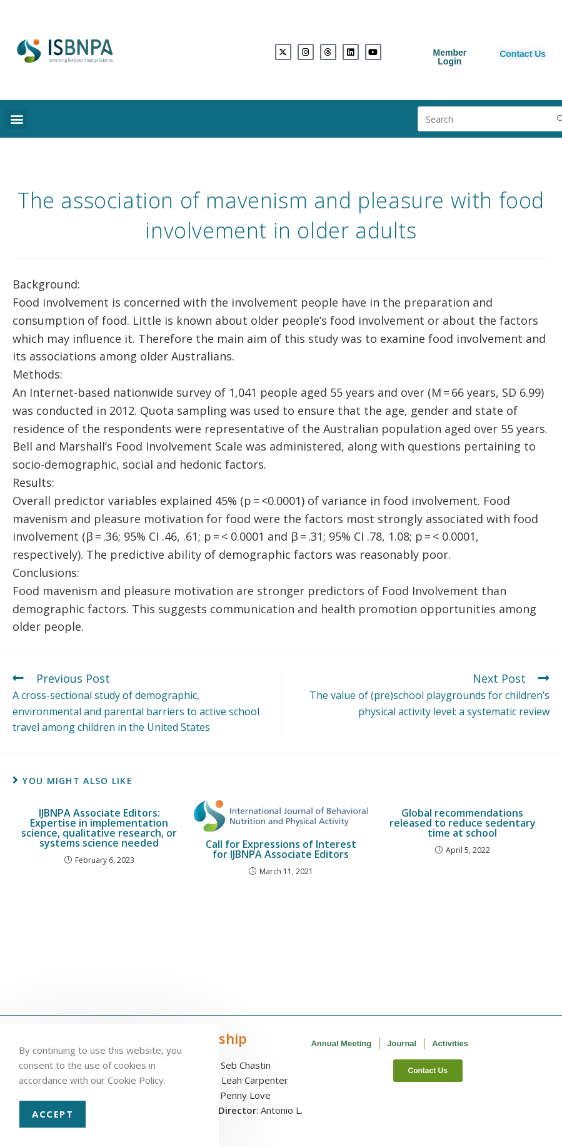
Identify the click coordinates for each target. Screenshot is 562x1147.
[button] (16, 119)
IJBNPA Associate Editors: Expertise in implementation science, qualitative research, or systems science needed (99, 828)
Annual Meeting (341, 1043)
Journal (401, 1043)
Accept (52, 1114)
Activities (450, 1043)
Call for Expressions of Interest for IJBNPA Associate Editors (281, 849)
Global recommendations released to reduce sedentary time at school (462, 823)
